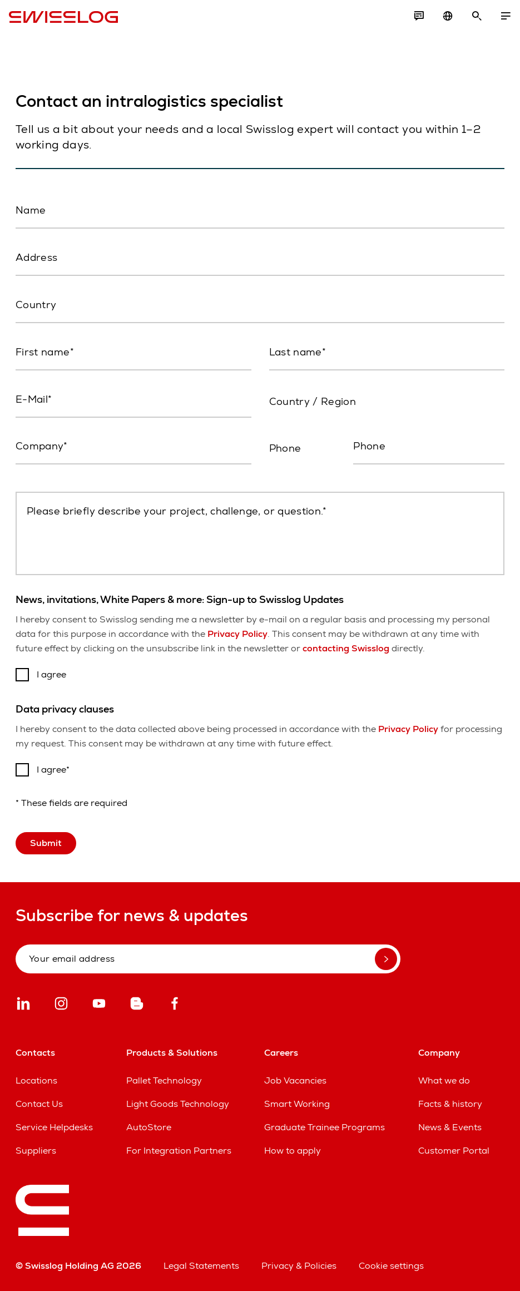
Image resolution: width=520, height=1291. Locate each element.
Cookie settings (391, 1266)
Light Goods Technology (177, 1104)
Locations (36, 1080)
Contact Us (39, 1104)
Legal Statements (201, 1266)
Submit (46, 843)
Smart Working (297, 1104)
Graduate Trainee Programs (324, 1127)
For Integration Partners (178, 1150)
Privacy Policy (237, 634)
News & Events (450, 1127)
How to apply (292, 1150)
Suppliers (36, 1150)
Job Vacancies (295, 1080)
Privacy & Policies (298, 1266)
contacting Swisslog (346, 648)
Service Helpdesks (54, 1127)
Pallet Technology (164, 1080)
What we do (444, 1080)
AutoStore (148, 1127)
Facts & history (450, 1104)
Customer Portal (453, 1150)
